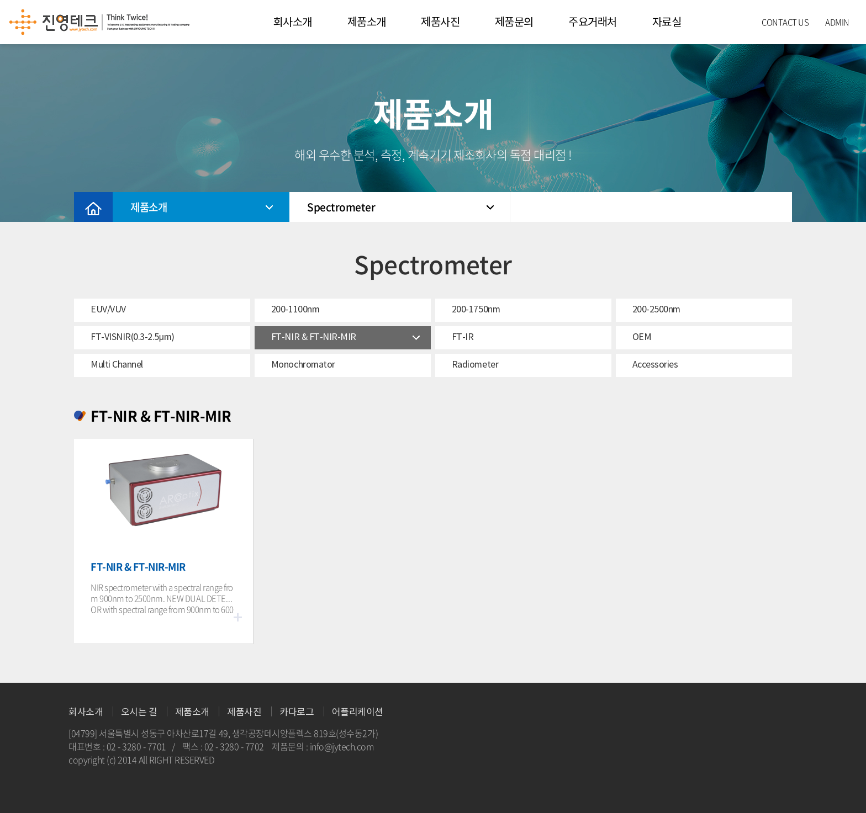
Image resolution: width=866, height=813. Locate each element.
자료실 (667, 22)
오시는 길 (139, 712)
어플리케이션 (357, 712)
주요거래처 (592, 22)
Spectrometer (400, 207)
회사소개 (292, 22)
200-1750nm (476, 309)
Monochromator (303, 364)
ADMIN (837, 22)
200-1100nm (295, 309)
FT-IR (463, 336)
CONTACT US (785, 22)
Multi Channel (117, 364)
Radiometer (475, 364)
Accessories (655, 364)
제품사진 (440, 22)
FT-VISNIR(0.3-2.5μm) (133, 336)
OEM (642, 336)
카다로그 (296, 712)
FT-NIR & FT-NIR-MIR (313, 336)
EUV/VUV (108, 309)
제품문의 (514, 22)
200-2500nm (656, 309)
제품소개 (366, 22)
